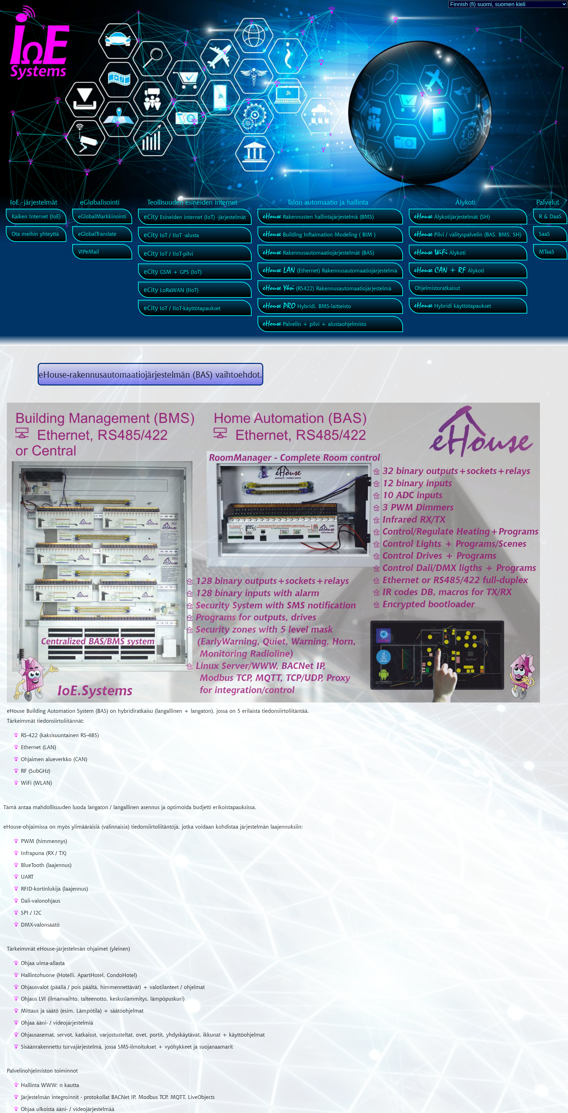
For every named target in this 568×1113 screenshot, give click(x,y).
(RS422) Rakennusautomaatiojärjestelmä (327, 288)
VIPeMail (88, 251)
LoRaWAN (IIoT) (171, 289)
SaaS (544, 233)
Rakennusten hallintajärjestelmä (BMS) (318, 216)
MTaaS (546, 251)
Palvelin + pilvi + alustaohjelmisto (314, 323)
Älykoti (440, 252)
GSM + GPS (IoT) (173, 271)
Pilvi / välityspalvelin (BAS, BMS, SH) (468, 234)
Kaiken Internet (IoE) (36, 216)
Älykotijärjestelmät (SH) (452, 216)
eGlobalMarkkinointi (102, 216)
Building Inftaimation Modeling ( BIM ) (319, 234)
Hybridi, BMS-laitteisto (307, 306)
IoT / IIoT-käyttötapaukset (182, 308)
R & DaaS (550, 216)
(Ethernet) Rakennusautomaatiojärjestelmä (330, 270)
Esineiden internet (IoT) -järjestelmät (195, 216)
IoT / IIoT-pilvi (168, 253)
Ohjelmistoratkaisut (437, 287)
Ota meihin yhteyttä (35, 233)
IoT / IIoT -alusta (171, 235)
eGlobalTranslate (97, 233)
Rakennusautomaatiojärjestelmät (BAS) (318, 252)
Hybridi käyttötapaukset (453, 305)
